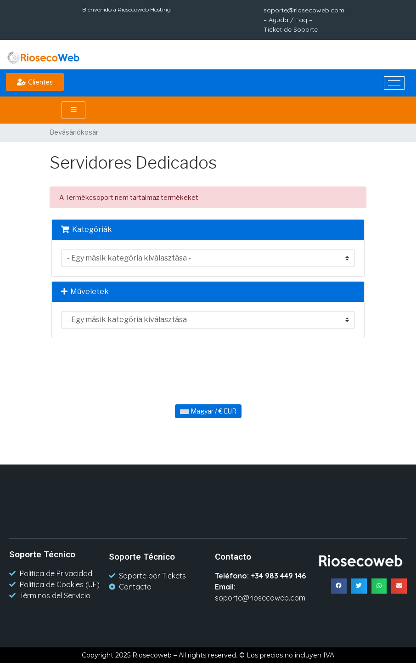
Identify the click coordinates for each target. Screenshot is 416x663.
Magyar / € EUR (208, 411)
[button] (35, 82)
